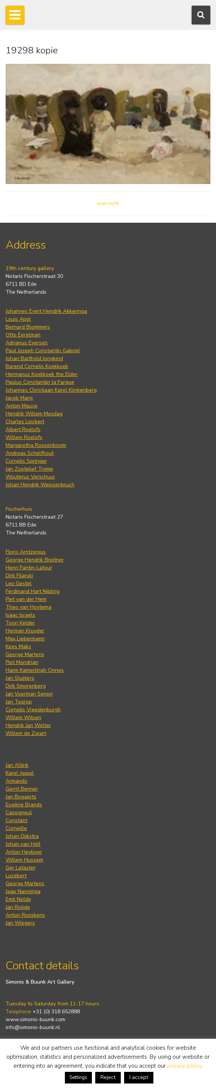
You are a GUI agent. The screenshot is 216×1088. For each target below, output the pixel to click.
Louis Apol (18, 319)
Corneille (16, 828)
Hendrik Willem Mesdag (34, 413)
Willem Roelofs (24, 437)
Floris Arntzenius (26, 551)
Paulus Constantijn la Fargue (40, 382)
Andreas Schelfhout (30, 453)
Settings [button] (78, 1077)
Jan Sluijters (20, 678)
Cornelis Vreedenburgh (33, 709)
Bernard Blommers (28, 326)
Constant (16, 820)
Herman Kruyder (25, 630)
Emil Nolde (18, 899)
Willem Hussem (24, 859)
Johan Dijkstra (22, 836)
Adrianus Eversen (27, 342)
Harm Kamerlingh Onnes (35, 670)
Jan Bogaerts (21, 796)
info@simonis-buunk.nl (33, 1027)
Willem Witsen (23, 717)
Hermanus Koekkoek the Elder (42, 374)
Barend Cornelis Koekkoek (37, 366)
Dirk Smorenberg (26, 686)
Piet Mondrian (22, 662)
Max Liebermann (25, 638)
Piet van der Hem (26, 599)
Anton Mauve (22, 405)
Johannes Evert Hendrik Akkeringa (46, 311)
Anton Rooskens (25, 915)
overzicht (108, 203)
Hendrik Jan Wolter (28, 725)
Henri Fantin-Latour (29, 567)
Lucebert (16, 875)
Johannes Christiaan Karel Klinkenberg (51, 390)
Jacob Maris (19, 397)
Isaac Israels (20, 615)
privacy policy (184, 1066)
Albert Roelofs (23, 429)
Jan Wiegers (20, 923)
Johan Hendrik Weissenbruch (40, 484)
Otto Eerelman (23, 334)
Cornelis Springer (26, 461)
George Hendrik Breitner (35, 559)
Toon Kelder (20, 622)
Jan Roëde (18, 907)
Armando (16, 781)
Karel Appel (20, 773)
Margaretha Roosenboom (36, 445)
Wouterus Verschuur (30, 476)
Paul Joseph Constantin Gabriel (43, 350)
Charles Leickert (25, 421)
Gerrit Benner (22, 788)
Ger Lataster (21, 867)
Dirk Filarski (19, 575)
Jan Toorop (19, 701)
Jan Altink (17, 765)
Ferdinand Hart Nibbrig (33, 591)
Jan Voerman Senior (29, 693)
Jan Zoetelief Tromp (29, 468)
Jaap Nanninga (23, 891)
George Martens (25, 654)
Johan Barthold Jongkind (34, 358)
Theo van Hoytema (28, 607)
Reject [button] (108, 1077)
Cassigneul (19, 812)
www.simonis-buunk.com (35, 1019)
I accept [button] (138, 1077)
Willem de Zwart (26, 733)
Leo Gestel (19, 583)
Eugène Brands (24, 804)
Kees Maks (18, 646)
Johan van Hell (23, 844)
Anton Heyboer (24, 852)
